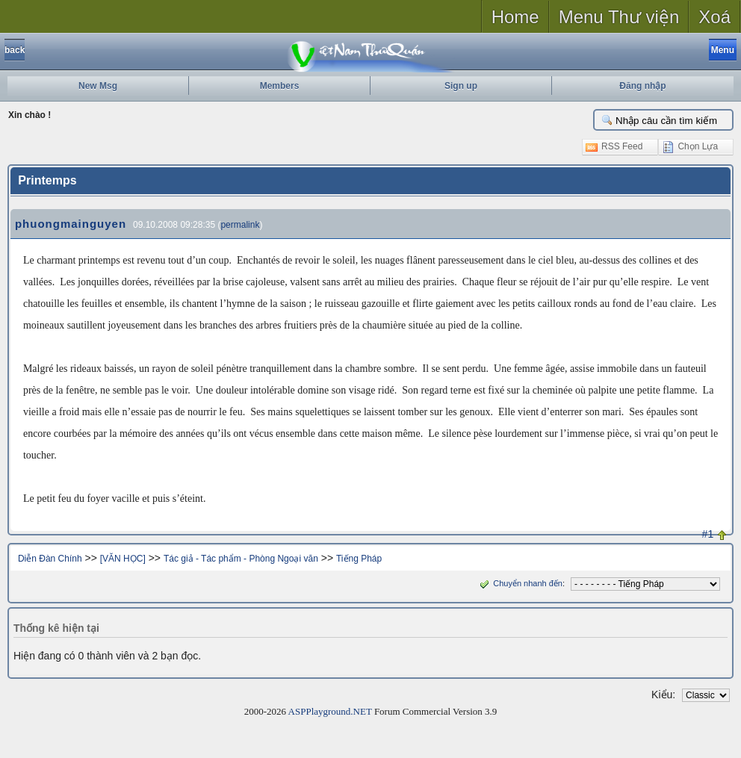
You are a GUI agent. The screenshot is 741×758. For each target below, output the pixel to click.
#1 (708, 534)
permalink (239, 225)
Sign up (460, 86)
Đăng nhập (642, 86)
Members (280, 86)
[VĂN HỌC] (123, 558)
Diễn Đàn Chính (50, 558)
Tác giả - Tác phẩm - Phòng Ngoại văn (241, 558)
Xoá (714, 17)
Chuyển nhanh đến (519, 583)
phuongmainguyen (70, 223)
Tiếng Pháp (359, 558)
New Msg (97, 86)
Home (515, 17)
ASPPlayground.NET (330, 711)
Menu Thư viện (619, 17)
